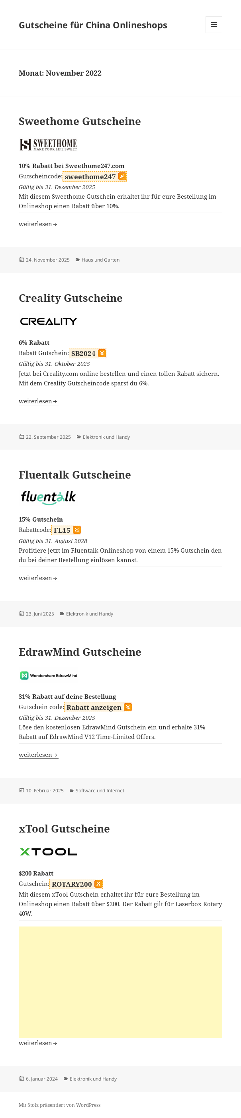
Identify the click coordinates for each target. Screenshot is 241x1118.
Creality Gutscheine (71, 298)
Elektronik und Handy (106, 437)
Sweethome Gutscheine (80, 121)
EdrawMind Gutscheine (80, 652)
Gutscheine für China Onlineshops (93, 25)
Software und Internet (100, 790)
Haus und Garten (101, 259)
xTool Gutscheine (64, 828)
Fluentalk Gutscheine (75, 474)
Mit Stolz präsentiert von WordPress (59, 1105)
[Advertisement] (121, 982)
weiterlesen (39, 224)
